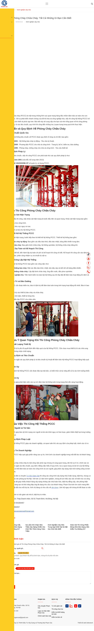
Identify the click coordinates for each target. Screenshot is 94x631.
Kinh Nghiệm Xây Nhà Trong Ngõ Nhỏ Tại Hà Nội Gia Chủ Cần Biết (58, 527)
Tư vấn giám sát (57, 606)
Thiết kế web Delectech (85, 623)
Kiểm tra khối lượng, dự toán (58, 613)
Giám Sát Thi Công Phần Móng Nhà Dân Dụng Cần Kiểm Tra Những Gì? (79, 527)
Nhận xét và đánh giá (11, 564)
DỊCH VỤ (55, 599)
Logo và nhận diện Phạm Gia (44, 612)
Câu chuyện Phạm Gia (44, 607)
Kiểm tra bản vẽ (57, 617)
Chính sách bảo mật (44, 616)
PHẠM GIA (41, 599)
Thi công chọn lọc (57, 609)
